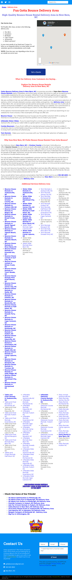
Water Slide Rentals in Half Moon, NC (28, 210)
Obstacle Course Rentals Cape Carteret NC (47, 436)
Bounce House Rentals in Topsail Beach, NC (10, 231)
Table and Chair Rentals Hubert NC (10, 414)
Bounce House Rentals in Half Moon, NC (10, 306)
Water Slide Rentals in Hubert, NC (27, 216)
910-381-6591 (63, 175)
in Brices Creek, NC (10, 265)
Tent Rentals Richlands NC (46, 197)
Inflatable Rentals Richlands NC (28, 402)
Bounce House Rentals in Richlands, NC (10, 326)
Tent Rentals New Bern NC (46, 230)
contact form (11, 557)
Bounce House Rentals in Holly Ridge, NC (11, 371)
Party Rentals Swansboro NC (64, 417)
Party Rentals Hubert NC (64, 410)
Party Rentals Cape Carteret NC (64, 422)
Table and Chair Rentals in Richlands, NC (10, 403)
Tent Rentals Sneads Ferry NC (47, 233)
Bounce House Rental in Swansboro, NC (11, 342)
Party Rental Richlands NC (64, 403)
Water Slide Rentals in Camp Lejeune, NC (28, 233)
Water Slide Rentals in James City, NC (29, 205)
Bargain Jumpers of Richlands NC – (22, 512)
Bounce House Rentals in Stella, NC (10, 290)
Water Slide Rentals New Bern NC (27, 245)
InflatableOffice (56, 576)
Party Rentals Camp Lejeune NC (64, 427)
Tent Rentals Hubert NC (45, 204)
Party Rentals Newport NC (64, 432)
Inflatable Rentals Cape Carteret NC (28, 423)
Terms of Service (45, 565)
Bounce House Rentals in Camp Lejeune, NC (10, 354)
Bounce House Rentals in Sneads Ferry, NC (10, 313)
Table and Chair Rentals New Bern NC (10, 441)
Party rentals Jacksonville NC (64, 395)
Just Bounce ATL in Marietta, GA (21, 510)
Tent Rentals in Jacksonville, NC (47, 190)
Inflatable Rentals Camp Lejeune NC (28, 429)
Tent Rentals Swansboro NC (46, 211)
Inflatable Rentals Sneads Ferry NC (28, 445)
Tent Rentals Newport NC (45, 226)
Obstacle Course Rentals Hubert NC (47, 422)
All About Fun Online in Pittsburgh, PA (23, 501)
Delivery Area (44, 501)
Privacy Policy (56, 563)
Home (4, 7)
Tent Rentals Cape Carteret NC (46, 216)
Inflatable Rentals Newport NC (27, 434)
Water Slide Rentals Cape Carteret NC (28, 227)
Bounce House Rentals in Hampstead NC (10, 385)
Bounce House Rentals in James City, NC (11, 285)
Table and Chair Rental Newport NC (11, 436)
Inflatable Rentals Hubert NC (28, 413)
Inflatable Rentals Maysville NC (27, 407)
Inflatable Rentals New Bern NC (27, 440)
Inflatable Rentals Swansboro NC (28, 418)
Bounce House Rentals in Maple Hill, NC (10, 348)
